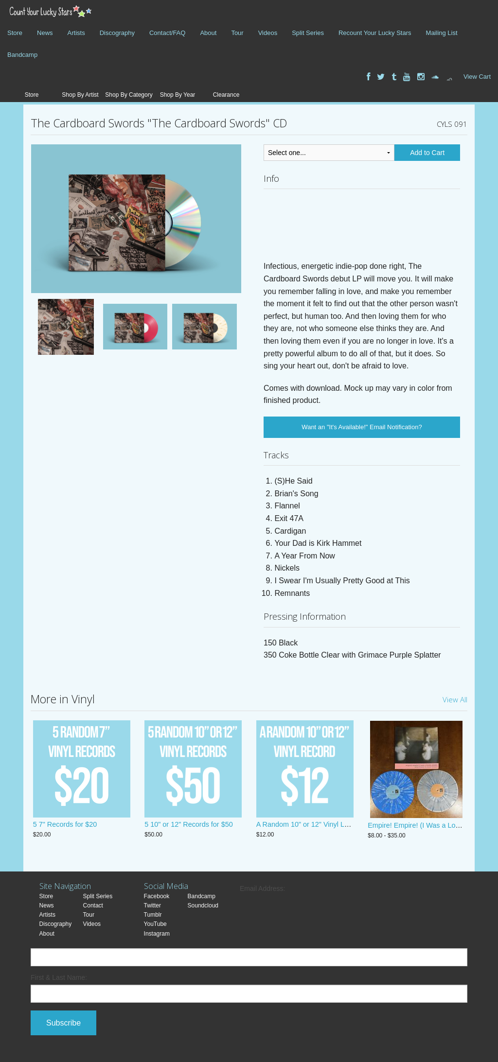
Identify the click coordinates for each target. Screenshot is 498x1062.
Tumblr (153, 914)
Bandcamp (22, 54)
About (208, 32)
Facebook (157, 896)
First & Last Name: (59, 977)
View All (455, 699)
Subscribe (63, 1023)
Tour (237, 32)
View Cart (477, 76)
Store (14, 32)
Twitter (152, 905)
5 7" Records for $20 (65, 825)
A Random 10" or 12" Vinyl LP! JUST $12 (320, 825)
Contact (93, 905)
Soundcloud (203, 905)
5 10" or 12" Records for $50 (188, 825)
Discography (117, 32)
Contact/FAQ (167, 32)
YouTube (155, 924)
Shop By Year (178, 94)
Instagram (157, 933)
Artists (76, 32)
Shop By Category (128, 94)
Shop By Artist (80, 94)
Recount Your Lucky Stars (374, 32)
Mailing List (442, 32)
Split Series (308, 32)
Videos (268, 32)
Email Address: (262, 888)
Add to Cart (427, 153)
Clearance (226, 94)
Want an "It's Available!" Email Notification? (362, 427)
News (45, 32)
